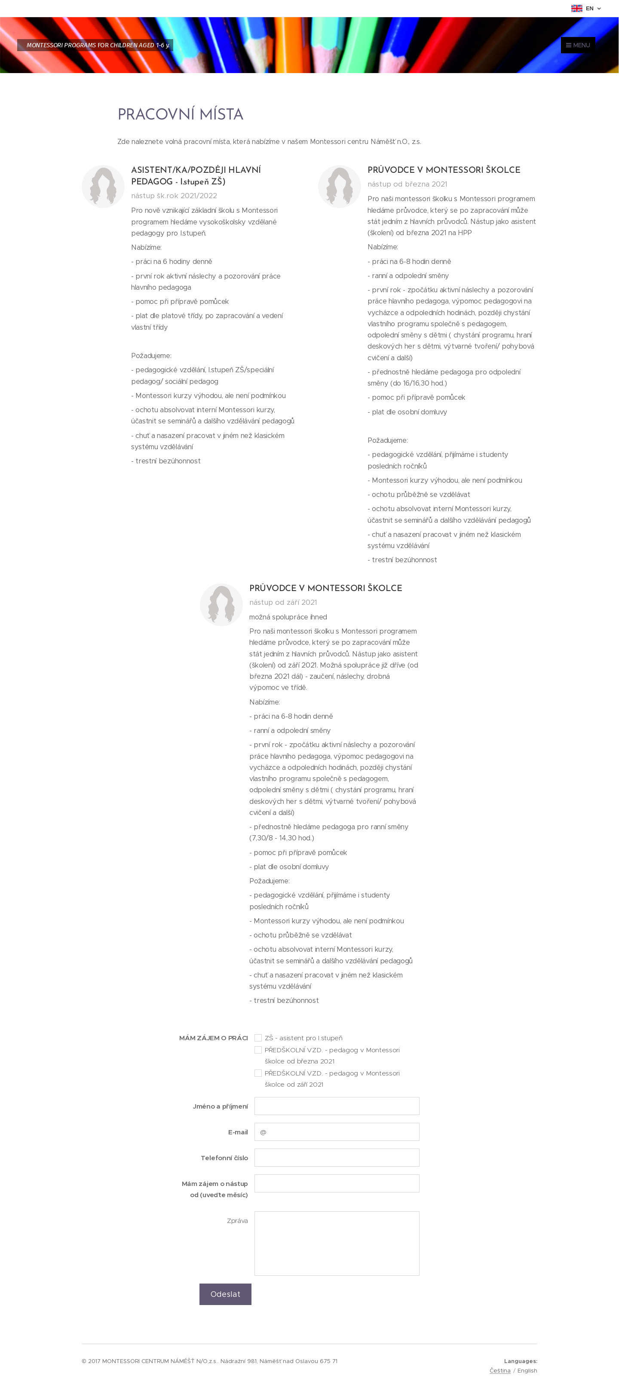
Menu (578, 45)
